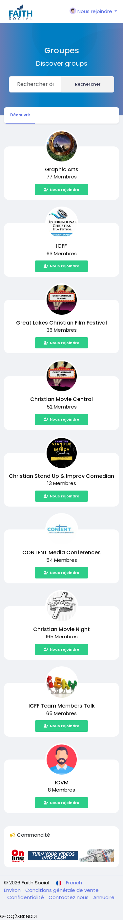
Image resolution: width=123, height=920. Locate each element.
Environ (13, 890)
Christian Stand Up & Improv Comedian (61, 476)
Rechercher (88, 84)
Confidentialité (26, 897)
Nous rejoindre (61, 189)
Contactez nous (69, 897)
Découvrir (20, 115)
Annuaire (103, 897)
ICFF (61, 246)
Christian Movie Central (61, 399)
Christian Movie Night (61, 629)
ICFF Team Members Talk (62, 706)
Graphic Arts (61, 169)
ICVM (62, 782)
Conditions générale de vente (62, 890)
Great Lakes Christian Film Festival (61, 322)
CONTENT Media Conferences (61, 552)
